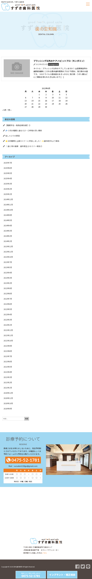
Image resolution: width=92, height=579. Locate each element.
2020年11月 (8, 398)
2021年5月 (8, 366)
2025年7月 (8, 162)
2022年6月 (8, 304)
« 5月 (4, 110)
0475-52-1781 (30, 576)
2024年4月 (8, 225)
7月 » (9, 110)
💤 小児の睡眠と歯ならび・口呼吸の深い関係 (23, 130)
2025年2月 (8, 189)
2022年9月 (8, 288)
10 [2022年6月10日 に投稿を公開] (53, 97)
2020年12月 (8, 393)
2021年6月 (8, 361)
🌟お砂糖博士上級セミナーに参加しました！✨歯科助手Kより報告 (32, 141)
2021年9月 (8, 346)
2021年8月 (8, 351)
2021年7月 (8, 356)
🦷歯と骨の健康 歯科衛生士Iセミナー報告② (23, 146)
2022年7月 (8, 298)
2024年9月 (8, 215)
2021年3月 (8, 377)
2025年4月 (8, 178)
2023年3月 (8, 278)
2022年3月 (8, 319)
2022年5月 (8, 309)
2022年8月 (8, 293)
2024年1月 (8, 241)
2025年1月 (8, 194)
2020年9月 (8, 408)
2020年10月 (8, 403)
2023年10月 (8, 257)
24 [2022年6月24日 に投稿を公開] (53, 103)
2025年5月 (8, 173)
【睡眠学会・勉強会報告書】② (17, 125)
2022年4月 (8, 314)
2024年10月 (8, 210)
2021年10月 (8, 340)
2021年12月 (8, 330)
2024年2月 (8, 236)
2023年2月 (8, 283)
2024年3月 (8, 230)
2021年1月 (8, 387)
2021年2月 (8, 382)
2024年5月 (8, 220)
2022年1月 (8, 325)
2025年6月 (8, 168)
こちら (44, 553)
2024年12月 (8, 199)
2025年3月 (8, 183)
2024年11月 (8, 204)
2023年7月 (8, 262)
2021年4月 (8, 372)
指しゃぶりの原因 (12, 135)
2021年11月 (8, 335)
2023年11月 (8, 251)
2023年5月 (8, 267)
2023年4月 (8, 272)
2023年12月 (8, 246)
